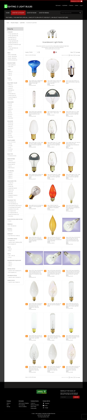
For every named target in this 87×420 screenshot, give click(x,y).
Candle (10, 186)
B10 (9, 111)
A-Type (10, 182)
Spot (10, 166)
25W (10, 265)
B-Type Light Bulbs (13, 35)
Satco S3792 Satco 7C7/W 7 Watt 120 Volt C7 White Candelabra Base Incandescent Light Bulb (36, 143)
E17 (10, 135)
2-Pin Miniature (12, 202)
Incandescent (12, 155)
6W (9, 250)
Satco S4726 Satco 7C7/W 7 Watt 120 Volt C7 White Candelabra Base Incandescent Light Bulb (73, 175)
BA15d (10, 123)
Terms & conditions (23, 406)
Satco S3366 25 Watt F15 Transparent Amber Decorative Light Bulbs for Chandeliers (53, 206)
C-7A (10, 145)
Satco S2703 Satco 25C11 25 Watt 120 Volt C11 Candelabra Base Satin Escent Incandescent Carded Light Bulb (72, 207)
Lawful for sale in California (15, 242)
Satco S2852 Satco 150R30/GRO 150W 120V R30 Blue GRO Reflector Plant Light (36, 82)
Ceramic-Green (12, 95)
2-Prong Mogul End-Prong (14, 207)
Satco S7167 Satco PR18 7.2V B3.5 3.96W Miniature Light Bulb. (73, 81)
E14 (9, 133)
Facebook (47, 403)
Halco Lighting (12, 64)
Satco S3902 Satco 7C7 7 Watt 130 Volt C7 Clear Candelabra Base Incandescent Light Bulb (53, 143)
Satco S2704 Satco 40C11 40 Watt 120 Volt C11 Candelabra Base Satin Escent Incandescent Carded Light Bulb (35, 239)
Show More (10, 49)
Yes (9, 221)
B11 (10, 112)
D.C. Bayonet (12, 210)
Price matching (22, 404)
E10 (10, 130)
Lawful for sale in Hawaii (14, 282)
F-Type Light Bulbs (13, 48)
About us (8, 403)
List (56, 52)
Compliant (11, 240)
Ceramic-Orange (12, 97)
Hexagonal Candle (12, 195)
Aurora (10, 88)
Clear (10, 73)
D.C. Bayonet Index (13, 212)
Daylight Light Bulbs (13, 42)
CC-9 (10, 150)
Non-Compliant (12, 244)
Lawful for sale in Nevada (14, 270)
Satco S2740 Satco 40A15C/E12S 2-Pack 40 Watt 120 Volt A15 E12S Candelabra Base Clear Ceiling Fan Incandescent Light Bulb (73, 240)
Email (46, 405)
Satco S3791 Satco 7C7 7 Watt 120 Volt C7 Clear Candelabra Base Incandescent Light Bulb (72, 113)
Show (71, 52)
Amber (10, 71)
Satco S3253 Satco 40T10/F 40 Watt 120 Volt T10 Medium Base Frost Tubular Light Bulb (72, 337)
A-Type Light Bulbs (13, 33)
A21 (9, 107)
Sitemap (8, 406)
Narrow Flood (11, 162)
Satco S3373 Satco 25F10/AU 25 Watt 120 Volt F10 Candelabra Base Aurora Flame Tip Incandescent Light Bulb (73, 368)
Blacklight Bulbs (12, 37)
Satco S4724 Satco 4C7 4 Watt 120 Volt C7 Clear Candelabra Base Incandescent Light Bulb (53, 175)
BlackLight (11, 90)
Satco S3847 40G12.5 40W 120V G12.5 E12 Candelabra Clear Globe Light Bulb (54, 82)
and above (12, 60)
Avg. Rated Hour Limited (14, 235)
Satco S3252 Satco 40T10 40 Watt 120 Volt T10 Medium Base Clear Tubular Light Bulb (54, 337)
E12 (10, 131)
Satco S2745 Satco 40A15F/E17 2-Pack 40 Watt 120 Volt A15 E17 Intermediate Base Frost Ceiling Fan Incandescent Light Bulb (73, 272)
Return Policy (33, 406)
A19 (10, 105)
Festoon (11, 190)
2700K (10, 174)
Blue (10, 91)
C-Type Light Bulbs (13, 41)
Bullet (10, 184)
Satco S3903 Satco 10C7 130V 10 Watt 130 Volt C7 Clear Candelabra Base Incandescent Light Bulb (73, 144)
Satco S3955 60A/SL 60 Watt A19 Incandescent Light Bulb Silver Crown (36, 175)
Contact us (33, 403)
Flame (10, 191)
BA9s (10, 126)
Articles (76, 5)
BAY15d (10, 128)
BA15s (10, 124)
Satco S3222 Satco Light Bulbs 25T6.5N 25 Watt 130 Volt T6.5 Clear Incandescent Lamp (35, 113)
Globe (10, 193)
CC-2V (10, 149)
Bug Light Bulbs (12, 39)
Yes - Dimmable (12, 225)
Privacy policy (33, 408)
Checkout (71, 5)
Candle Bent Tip (12, 188)
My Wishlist (64, 5)
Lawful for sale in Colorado (14, 277)
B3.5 (10, 116)
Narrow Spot (11, 164)
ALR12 (10, 109)
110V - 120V (11, 255)
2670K (10, 172)
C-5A (10, 143)
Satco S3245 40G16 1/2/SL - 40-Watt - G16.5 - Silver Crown (54, 112)
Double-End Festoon (13, 214)
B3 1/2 (10, 114)
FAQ (8, 404)
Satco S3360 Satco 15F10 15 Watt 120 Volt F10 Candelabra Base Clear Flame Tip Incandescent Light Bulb (35, 368)
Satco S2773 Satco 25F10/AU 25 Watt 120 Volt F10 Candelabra (54, 304)
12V (9, 257)
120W (10, 264)
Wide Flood (11, 167)
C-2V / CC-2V (11, 142)
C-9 (9, 147)
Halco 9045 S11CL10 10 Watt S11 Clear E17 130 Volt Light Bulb (36, 206)
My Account (58, 5)
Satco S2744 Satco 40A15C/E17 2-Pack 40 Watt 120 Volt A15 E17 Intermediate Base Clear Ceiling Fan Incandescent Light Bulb (54, 272)
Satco (10, 66)
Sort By (26, 52)
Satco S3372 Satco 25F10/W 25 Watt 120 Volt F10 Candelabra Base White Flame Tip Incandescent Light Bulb (54, 368)
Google (46, 407)
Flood (10, 160)
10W (10, 248)
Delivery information (35, 404)
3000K (10, 84)
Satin (10, 75)
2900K (10, 176)
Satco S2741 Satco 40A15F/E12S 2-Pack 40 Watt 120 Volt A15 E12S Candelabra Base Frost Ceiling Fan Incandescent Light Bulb (36, 273)
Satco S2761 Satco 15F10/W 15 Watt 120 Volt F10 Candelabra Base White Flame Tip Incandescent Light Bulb (35, 305)
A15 (10, 103)
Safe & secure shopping (24, 403)
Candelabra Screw (13, 209)
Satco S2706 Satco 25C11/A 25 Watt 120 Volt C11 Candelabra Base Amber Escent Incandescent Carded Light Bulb (54, 239)
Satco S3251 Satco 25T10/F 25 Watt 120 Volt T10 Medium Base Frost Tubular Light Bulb (35, 337)
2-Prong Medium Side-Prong (14, 205)
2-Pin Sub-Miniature (13, 203)
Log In (81, 5)
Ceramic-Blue (11, 93)
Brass (10, 230)
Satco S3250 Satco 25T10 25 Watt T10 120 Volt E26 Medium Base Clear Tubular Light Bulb (72, 305)
